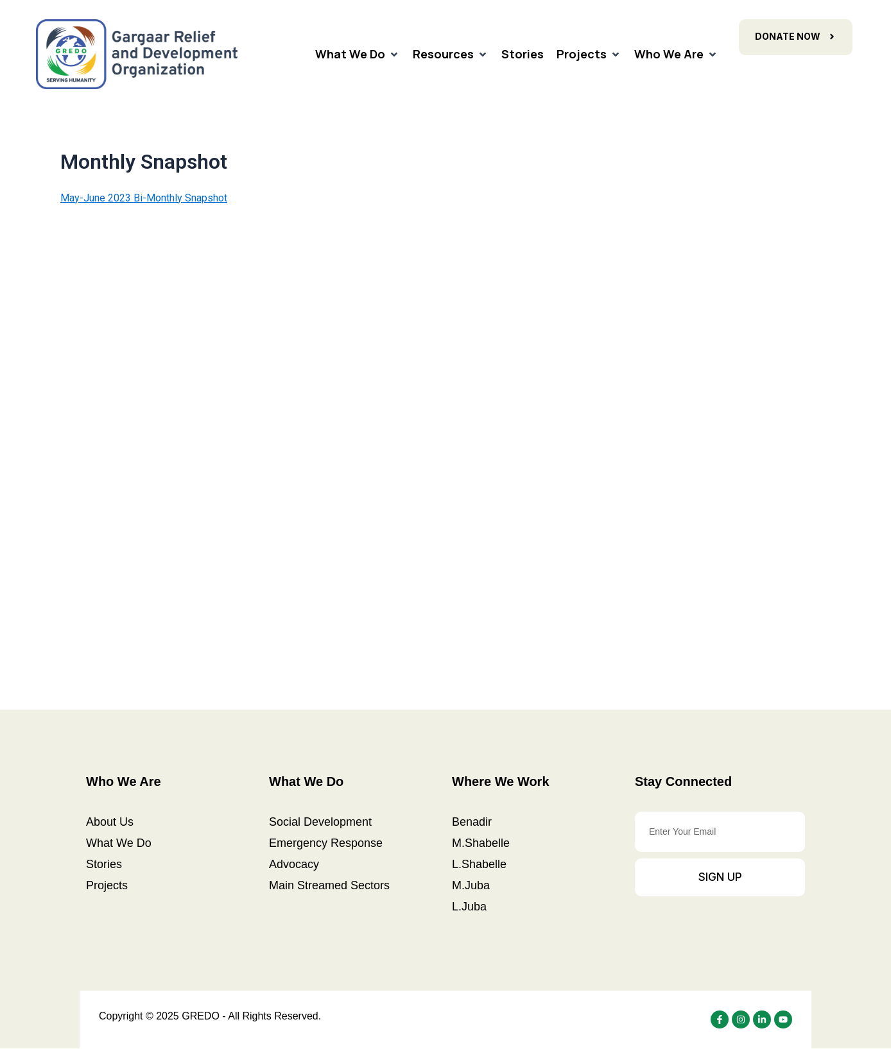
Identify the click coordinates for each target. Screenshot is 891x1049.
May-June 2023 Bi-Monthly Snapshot (143, 198)
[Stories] (522, 54)
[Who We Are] (676, 54)
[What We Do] (357, 54)
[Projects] (589, 54)
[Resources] (450, 54)
